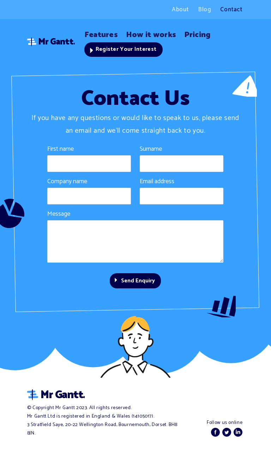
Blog (204, 9)
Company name (67, 183)
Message (58, 215)
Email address (157, 183)
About (180, 9)
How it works (158, 34)
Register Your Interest (127, 50)
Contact (231, 9)
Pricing (209, 34)
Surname (151, 150)
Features (103, 34)
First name (60, 150)
